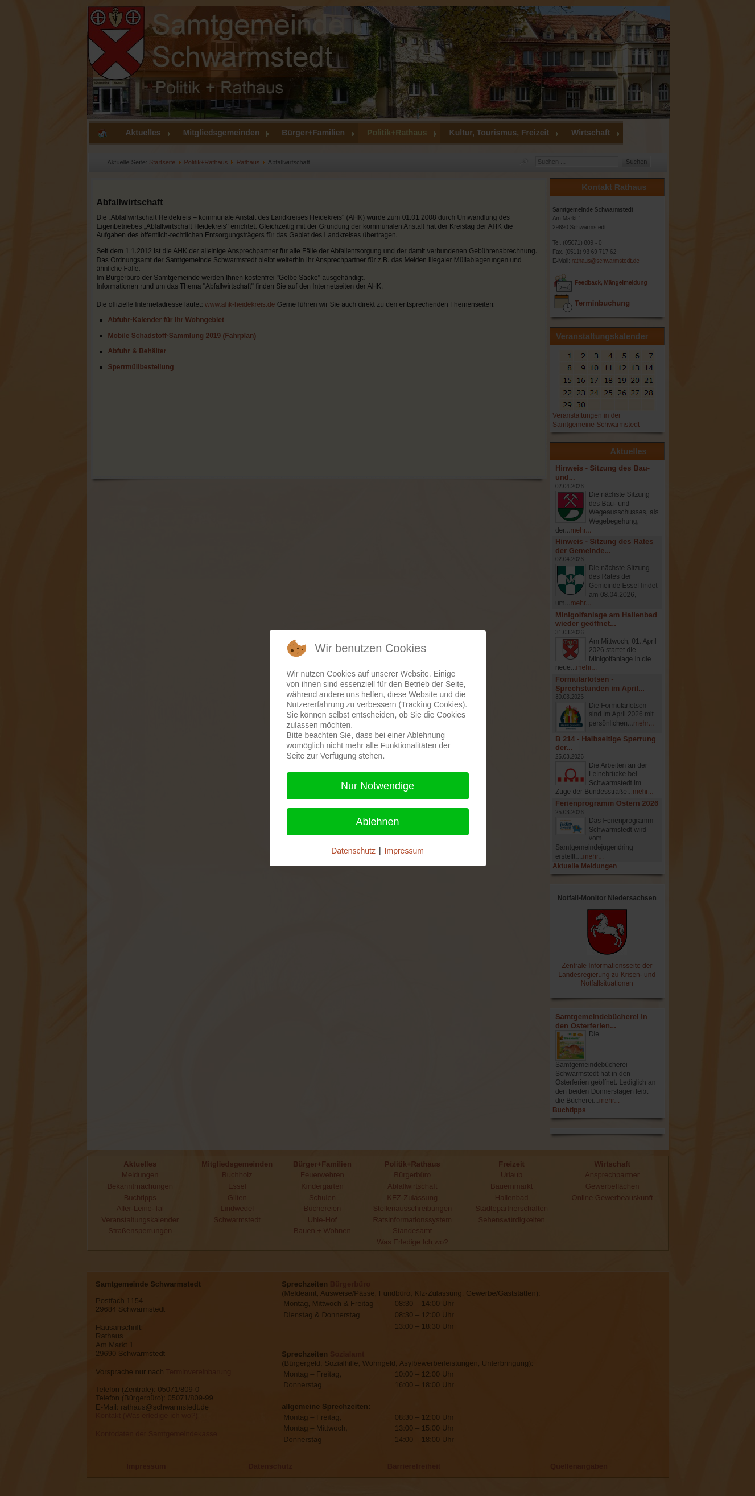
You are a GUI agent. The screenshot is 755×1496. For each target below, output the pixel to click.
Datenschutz (353, 850)
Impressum (404, 850)
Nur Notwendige (377, 786)
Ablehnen (377, 821)
